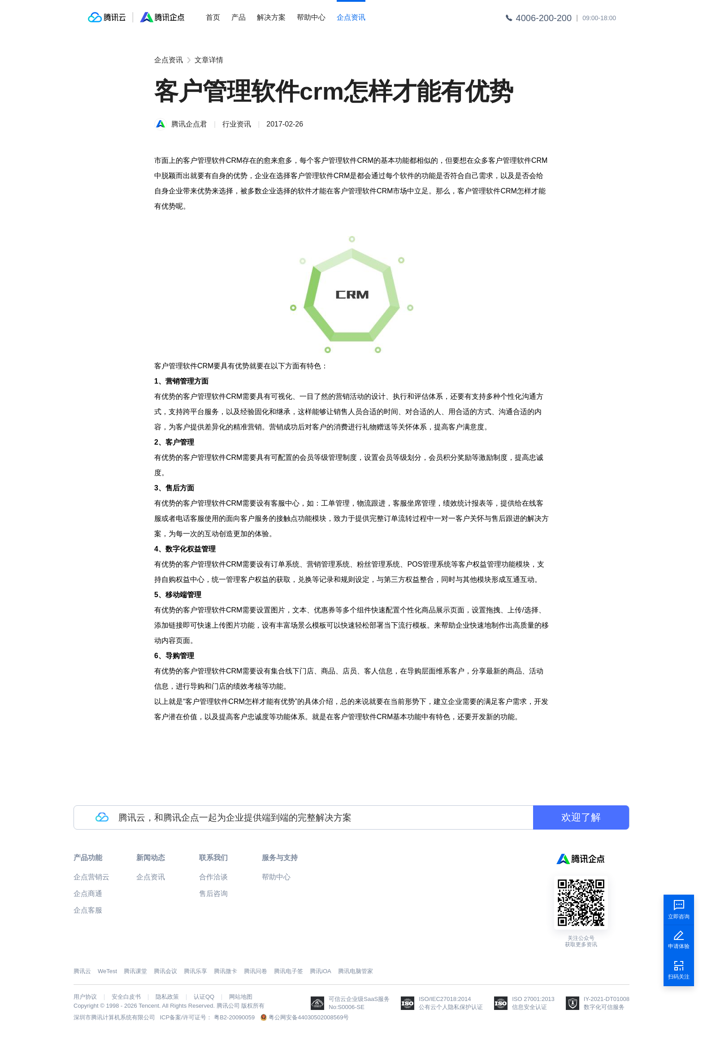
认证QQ (204, 997)
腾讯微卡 (225, 971)
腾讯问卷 (255, 971)
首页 (213, 17)
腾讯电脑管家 (355, 971)
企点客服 (88, 910)
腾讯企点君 (189, 124)
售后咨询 (213, 893)
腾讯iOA (320, 971)
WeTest (107, 971)
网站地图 (240, 997)
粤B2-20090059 (234, 1017)
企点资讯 (351, 17)
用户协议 (85, 997)
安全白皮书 (126, 997)
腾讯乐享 (195, 971)
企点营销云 (91, 877)
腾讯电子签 (288, 971)
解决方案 (271, 17)
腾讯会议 (165, 971)
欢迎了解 (581, 817)
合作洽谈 (213, 877)
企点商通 (88, 893)
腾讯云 (82, 971)
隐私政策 (167, 997)
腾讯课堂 (135, 971)
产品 (238, 17)
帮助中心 (311, 17)
